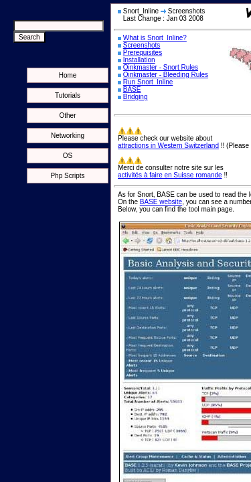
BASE (132, 89)
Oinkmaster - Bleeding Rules (165, 74)
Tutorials (67, 95)
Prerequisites (142, 52)
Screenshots (142, 45)
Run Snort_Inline (148, 82)
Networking (67, 135)
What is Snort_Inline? (155, 38)
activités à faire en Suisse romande (170, 175)
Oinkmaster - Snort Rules (160, 67)
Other (67, 115)
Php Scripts (67, 175)
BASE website (161, 202)
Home (68, 75)
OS (67, 155)
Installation (139, 60)
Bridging (135, 96)
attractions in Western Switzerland (168, 145)
